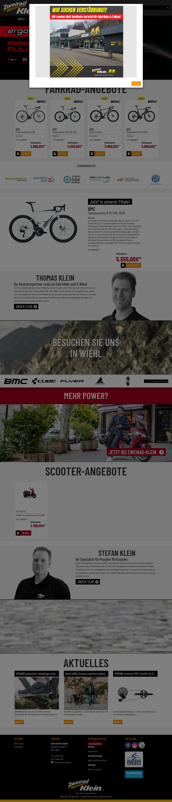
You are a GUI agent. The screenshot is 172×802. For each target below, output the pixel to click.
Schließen (136, 83)
